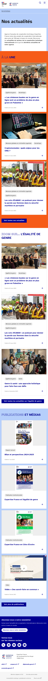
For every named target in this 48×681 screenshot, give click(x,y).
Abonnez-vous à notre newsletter (14, 630)
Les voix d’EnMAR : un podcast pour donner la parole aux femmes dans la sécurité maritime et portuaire (24, 203)
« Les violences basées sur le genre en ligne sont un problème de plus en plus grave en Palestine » (22, 100)
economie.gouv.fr (7, 668)
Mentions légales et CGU (17, 674)
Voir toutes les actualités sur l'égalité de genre (23, 401)
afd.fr (3, 664)
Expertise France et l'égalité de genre (21, 500)
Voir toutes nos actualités (14, 220)
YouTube (19, 645)
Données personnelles (31, 674)
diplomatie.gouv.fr (28, 664)
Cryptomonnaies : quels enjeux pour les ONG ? (22, 149)
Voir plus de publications (14, 604)
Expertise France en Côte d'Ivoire (19, 545)
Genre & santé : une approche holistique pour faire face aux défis (22, 385)
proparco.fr (14, 664)
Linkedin (9, 645)
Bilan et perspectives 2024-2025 (19, 455)
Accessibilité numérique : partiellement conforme (19, 678)
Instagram (25, 645)
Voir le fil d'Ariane (6, 11)
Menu (44, 3)
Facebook (14, 645)
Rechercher (40, 3)
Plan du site (37, 678)
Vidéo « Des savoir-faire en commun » (22, 590)
